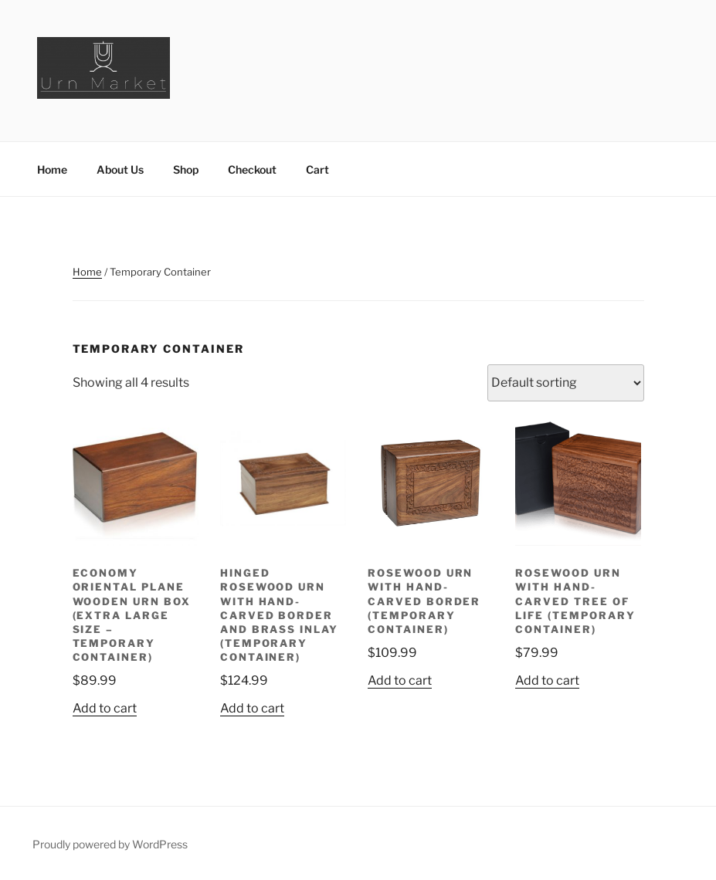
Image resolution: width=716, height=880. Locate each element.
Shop (186, 169)
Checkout (252, 169)
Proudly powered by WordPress (110, 844)
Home (52, 169)
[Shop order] (565, 382)
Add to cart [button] (105, 708)
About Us (120, 169)
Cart (317, 169)
